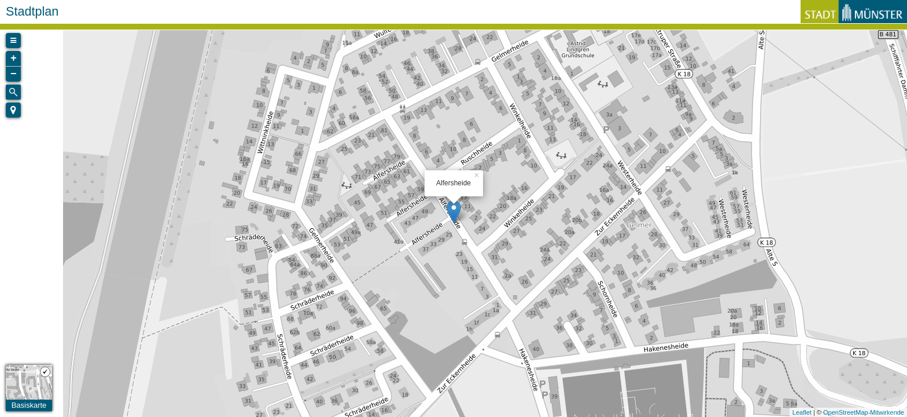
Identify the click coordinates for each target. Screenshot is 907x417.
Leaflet (802, 412)
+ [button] (13, 58)
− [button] (13, 74)
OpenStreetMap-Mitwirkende (863, 412)
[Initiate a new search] (13, 92)
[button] (13, 110)
